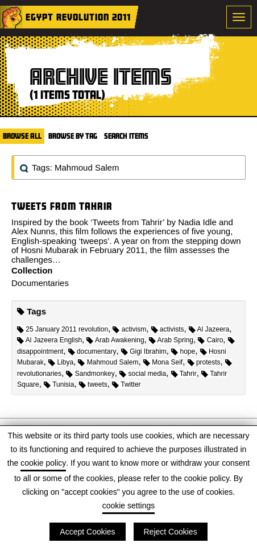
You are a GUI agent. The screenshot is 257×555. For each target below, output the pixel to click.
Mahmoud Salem (108, 362)
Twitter (126, 384)
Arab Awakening (115, 340)
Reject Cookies (170, 531)
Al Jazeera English (49, 340)
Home (11, 17)
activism (129, 329)
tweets (93, 384)
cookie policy (43, 462)
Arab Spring (171, 340)
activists (167, 329)
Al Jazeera (209, 329)
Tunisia (59, 384)
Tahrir (184, 374)
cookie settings (128, 505)
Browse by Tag (72, 136)
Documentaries (40, 283)
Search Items (126, 136)
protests (204, 362)
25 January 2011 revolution (62, 329)
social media (142, 374)
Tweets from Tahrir (62, 206)
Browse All (22, 136)
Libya (60, 362)
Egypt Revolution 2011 (78, 17)
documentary (92, 351)
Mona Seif (163, 362)
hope (183, 351)
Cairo (210, 340)
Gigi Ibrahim (144, 351)
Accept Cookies (87, 531)
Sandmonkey (90, 374)
